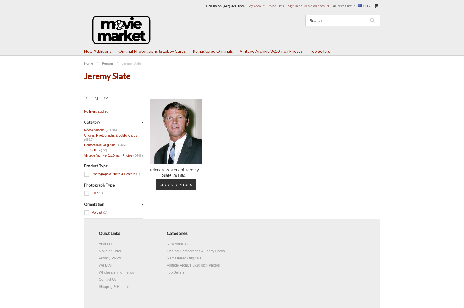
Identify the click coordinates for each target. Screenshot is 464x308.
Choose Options (176, 185)
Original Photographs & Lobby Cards (152, 51)
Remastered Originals (213, 51)
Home (88, 63)
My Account (257, 6)
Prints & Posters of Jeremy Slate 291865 (174, 173)
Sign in (293, 6)
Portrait (95, 212)
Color (94, 193)
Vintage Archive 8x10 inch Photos (271, 51)
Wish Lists (276, 6)
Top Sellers (320, 51)
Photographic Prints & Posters (112, 174)
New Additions (98, 51)
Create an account (315, 6)
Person (107, 63)
